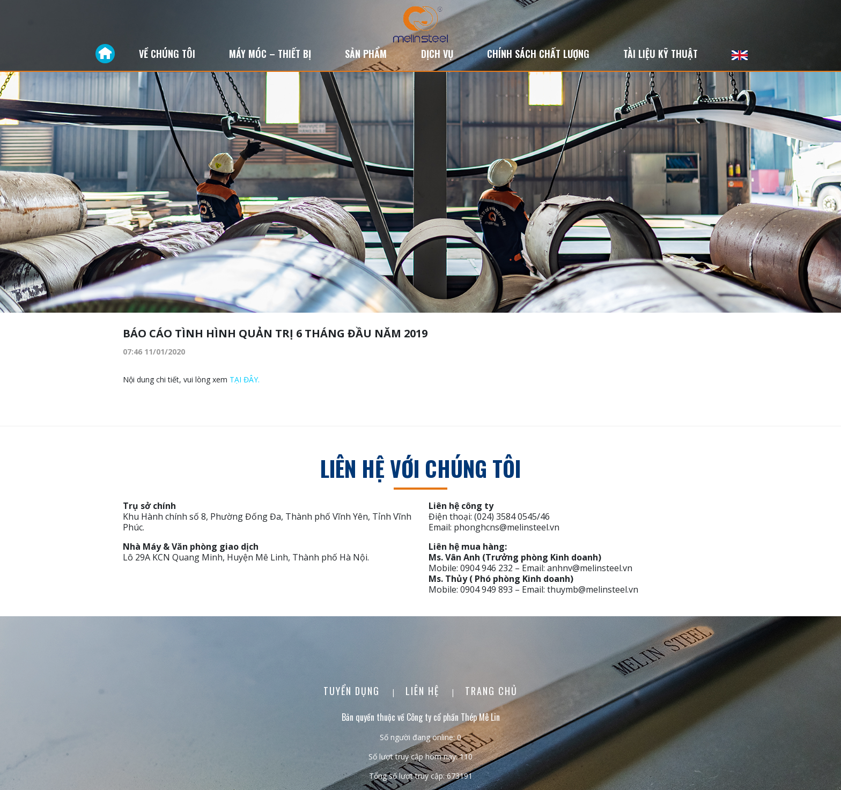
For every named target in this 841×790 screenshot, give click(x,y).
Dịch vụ (437, 54)
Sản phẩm (366, 54)
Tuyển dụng (353, 691)
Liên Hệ (423, 691)
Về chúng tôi (167, 54)
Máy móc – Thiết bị (270, 54)
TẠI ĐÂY (244, 379)
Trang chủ (491, 691)
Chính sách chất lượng (538, 54)
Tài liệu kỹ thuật (660, 54)
